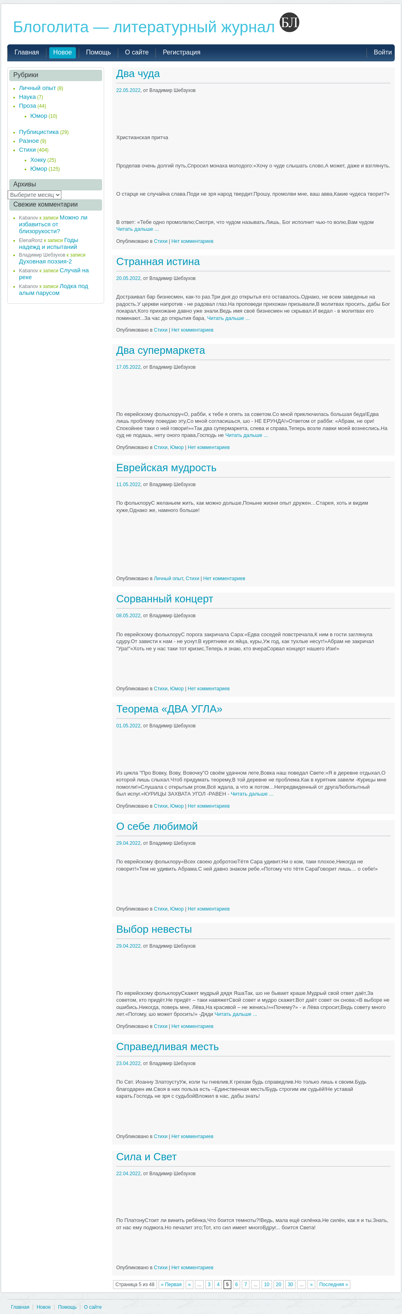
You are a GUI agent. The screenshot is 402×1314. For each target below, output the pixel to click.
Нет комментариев (193, 241)
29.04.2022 (128, 843)
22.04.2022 (128, 1173)
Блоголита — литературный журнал (156, 27)
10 (266, 1284)
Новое (44, 1307)
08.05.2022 (128, 615)
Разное (29, 140)
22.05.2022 (128, 90)
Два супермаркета (160, 350)
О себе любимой (157, 826)
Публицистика (39, 131)
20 (278, 1284)
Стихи (161, 241)
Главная (20, 1307)
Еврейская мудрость (166, 468)
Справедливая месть (167, 1046)
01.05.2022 (128, 726)
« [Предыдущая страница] (189, 1284)
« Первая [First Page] (171, 1284)
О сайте (93, 1307)
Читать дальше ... (137, 229)
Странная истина (158, 261)
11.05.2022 (128, 484)
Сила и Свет (146, 1157)
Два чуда (138, 73)
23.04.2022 (128, 1063)
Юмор (177, 447)
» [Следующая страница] (311, 1284)
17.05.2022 (128, 367)
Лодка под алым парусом (53, 289)
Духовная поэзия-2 (45, 261)
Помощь (67, 1307)
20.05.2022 (128, 278)
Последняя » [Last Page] (333, 1284)
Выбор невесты (154, 929)
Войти (383, 52)
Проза (27, 105)
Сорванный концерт (164, 599)
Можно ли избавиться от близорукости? (53, 224)
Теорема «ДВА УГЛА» (169, 709)
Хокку (38, 159)
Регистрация (181, 52)
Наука (27, 96)
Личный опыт (168, 578)
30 (290, 1284)
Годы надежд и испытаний (48, 243)
